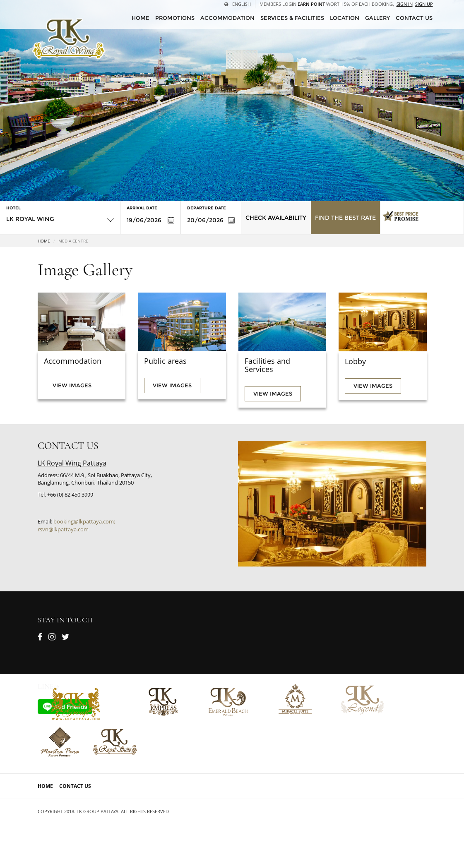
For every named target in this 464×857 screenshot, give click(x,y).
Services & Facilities (292, 17)
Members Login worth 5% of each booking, (327, 4)
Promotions (175, 17)
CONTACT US (414, 17)
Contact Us (75, 786)
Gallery (377, 17)
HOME (140, 17)
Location (344, 17)
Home (44, 241)
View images (72, 385)
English (237, 4)
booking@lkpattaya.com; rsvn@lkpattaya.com (76, 525)
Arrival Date (142, 208)
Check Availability (275, 217)
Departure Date (206, 208)
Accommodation (227, 17)
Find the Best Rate (345, 217)
